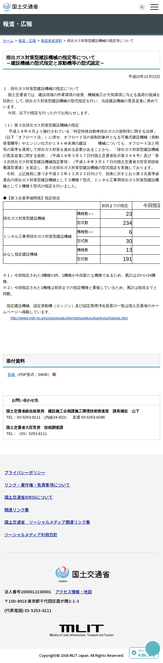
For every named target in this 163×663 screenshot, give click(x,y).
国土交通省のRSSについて (28, 497)
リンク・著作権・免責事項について (37, 485)
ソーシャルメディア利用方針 (30, 534)
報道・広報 (27, 41)
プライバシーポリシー (24, 472)
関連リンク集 (16, 510)
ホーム (8, 41)
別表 (11, 374)
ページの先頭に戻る (146, 653)
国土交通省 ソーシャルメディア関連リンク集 (47, 522)
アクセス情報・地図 (73, 592)
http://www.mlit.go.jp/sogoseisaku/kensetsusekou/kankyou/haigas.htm (69, 318)
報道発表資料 (51, 41)
